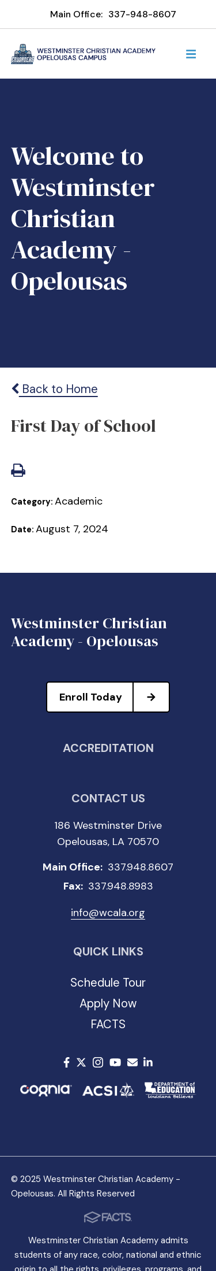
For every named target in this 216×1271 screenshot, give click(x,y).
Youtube (115, 1062)
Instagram (98, 1062)
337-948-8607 (142, 14)
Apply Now (108, 1003)
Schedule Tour (108, 982)
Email (132, 1062)
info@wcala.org (108, 913)
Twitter (81, 1062)
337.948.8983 (120, 886)
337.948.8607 (140, 867)
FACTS (108, 1024)
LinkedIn (148, 1062)
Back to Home (54, 389)
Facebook (66, 1062)
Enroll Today (114, 697)
